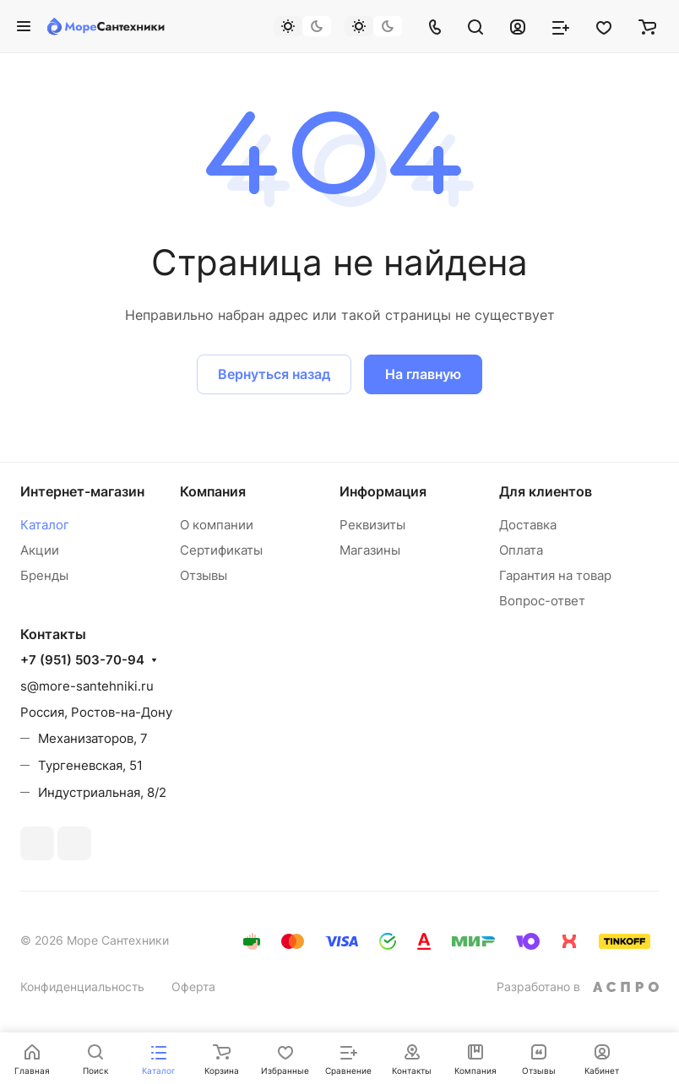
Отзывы (203, 575)
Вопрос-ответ (542, 601)
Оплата (521, 550)
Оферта (193, 986)
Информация (383, 491)
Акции (39, 550)
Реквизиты (372, 525)
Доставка (528, 525)
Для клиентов (545, 491)
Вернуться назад (274, 374)
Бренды (44, 575)
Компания (213, 491)
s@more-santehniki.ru (87, 686)
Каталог (44, 525)
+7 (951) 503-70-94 (82, 660)
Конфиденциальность (82, 986)
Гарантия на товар (555, 575)
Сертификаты (221, 550)
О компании (216, 525)
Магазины (370, 550)
